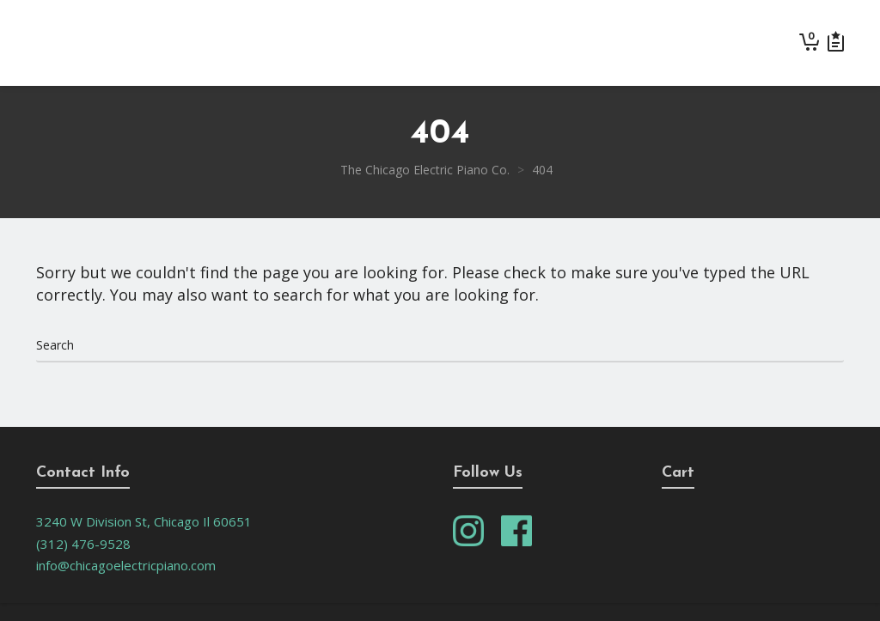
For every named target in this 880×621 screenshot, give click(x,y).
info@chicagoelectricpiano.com (126, 565)
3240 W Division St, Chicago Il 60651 (144, 521)
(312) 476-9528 (83, 543)
